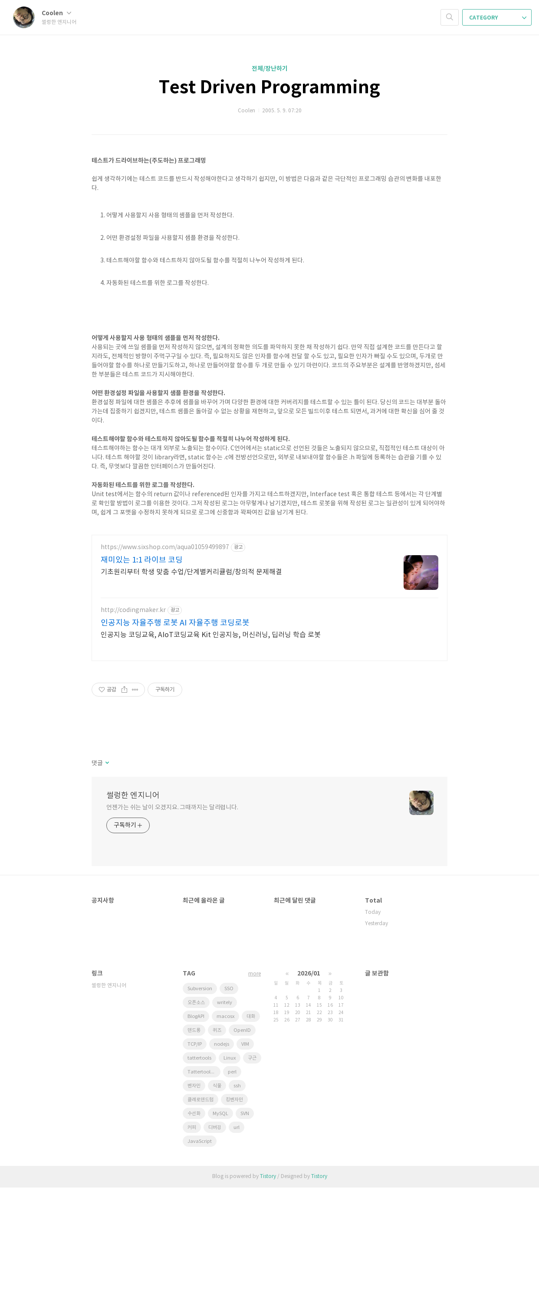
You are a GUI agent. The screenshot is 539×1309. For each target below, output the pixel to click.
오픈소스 (196, 1124)
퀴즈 (217, 1152)
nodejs (221, 1165)
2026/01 (308, 1095)
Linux (229, 1179)
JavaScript (199, 1263)
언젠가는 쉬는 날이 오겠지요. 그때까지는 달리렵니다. (172, 929)
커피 (191, 1249)
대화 (250, 1138)
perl (232, 1193)
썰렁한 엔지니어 (133, 917)
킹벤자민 (234, 1221)
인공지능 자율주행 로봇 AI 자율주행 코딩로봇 (175, 744)
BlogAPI (195, 1138)
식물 (217, 1207)
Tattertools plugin (203, 1193)
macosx (225, 1138)
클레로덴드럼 (200, 1221)
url (236, 1249)
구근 (252, 1179)
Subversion (199, 1110)
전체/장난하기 (270, 68)
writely (224, 1124)
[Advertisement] (269, 587)
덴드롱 (193, 1152)
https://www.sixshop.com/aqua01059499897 (165, 668)
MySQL (220, 1235)
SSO (228, 1110)
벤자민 (193, 1207)
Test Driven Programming (269, 87)
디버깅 (214, 1249)
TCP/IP (194, 1165)
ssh (237, 1207)
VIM (245, 1165)
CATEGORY (497, 18)
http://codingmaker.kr (133, 731)
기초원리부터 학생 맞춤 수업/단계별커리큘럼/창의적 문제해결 (191, 693)
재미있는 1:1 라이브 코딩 (142, 681)
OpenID (242, 1152)
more (254, 1095)
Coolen (56, 13)
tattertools (199, 1179)
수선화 (193, 1235)
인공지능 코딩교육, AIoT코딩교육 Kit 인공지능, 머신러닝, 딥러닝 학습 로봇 (211, 756)
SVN (244, 1235)
